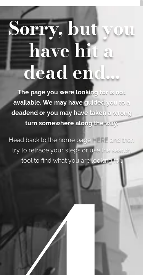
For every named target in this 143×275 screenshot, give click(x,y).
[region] (71, 137)
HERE (100, 140)
